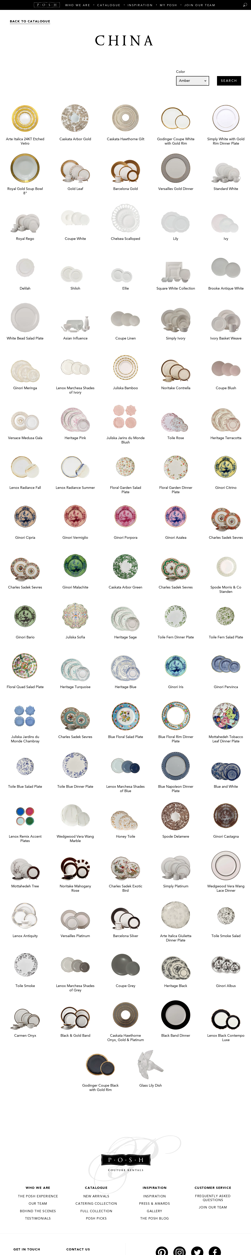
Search (229, 81)
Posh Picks (96, 1219)
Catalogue (96, 1188)
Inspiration (155, 1188)
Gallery (154, 1211)
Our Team (38, 1204)
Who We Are (38, 1188)
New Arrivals (96, 1196)
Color (180, 72)
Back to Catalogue (30, 21)
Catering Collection (96, 1204)
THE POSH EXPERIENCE (38, 1196)
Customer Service (213, 1188)
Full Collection (96, 1211)
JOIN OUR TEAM (213, 1207)
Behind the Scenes (38, 1211)
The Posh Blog (154, 1219)
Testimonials (38, 1219)
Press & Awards (154, 1204)
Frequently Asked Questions (213, 1198)
